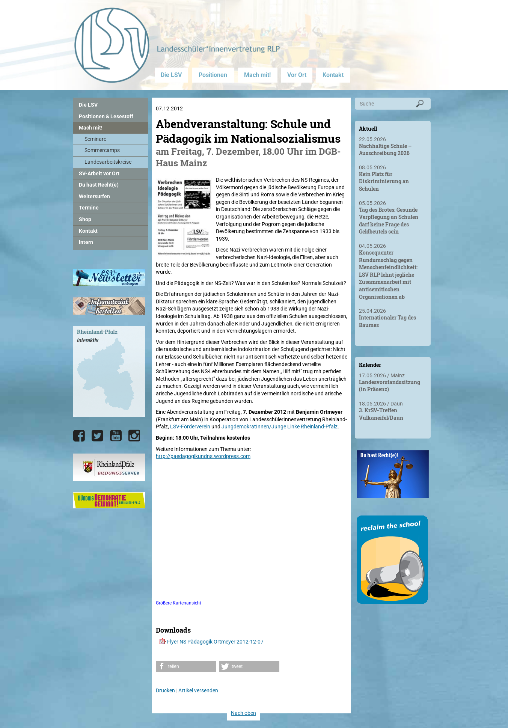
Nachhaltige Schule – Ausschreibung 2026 (385, 149)
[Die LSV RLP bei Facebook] (79, 436)
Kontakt (333, 74)
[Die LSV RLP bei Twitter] (97, 436)
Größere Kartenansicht (178, 603)
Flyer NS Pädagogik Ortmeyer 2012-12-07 (215, 642)
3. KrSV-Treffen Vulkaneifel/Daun (381, 414)
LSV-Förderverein (190, 427)
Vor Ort (296, 74)
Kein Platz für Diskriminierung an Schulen (384, 181)
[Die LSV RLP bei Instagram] (134, 436)
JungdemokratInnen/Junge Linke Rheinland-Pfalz (280, 427)
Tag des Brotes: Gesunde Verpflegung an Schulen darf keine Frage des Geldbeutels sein (388, 220)
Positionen (213, 74)
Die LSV (171, 74)
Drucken (165, 690)
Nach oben (243, 713)
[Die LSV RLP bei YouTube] (116, 436)
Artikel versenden (198, 690)
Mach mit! (257, 74)
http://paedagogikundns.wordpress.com (203, 456)
